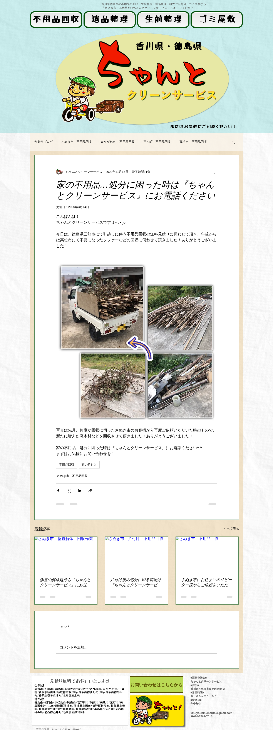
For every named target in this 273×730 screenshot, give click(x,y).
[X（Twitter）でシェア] (69, 491)
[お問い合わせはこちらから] (156, 684)
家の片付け (89, 464)
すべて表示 (231, 528)
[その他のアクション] (214, 171)
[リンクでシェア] (90, 491)
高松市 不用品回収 (193, 141)
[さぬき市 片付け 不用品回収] (136, 554)
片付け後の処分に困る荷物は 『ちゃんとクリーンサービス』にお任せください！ (135, 583)
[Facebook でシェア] (58, 491)
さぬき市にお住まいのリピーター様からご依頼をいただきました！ (206, 583)
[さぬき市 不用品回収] (207, 554)
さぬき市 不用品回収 (76, 141)
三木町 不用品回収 (157, 141)
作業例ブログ (43, 141)
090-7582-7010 (203, 716)
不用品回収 (66, 464)
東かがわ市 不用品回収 (117, 141)
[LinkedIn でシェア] (79, 491)
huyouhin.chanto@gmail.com (213, 713)
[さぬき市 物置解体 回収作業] (66, 554)
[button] (233, 142)
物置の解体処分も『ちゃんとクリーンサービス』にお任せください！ (65, 583)
